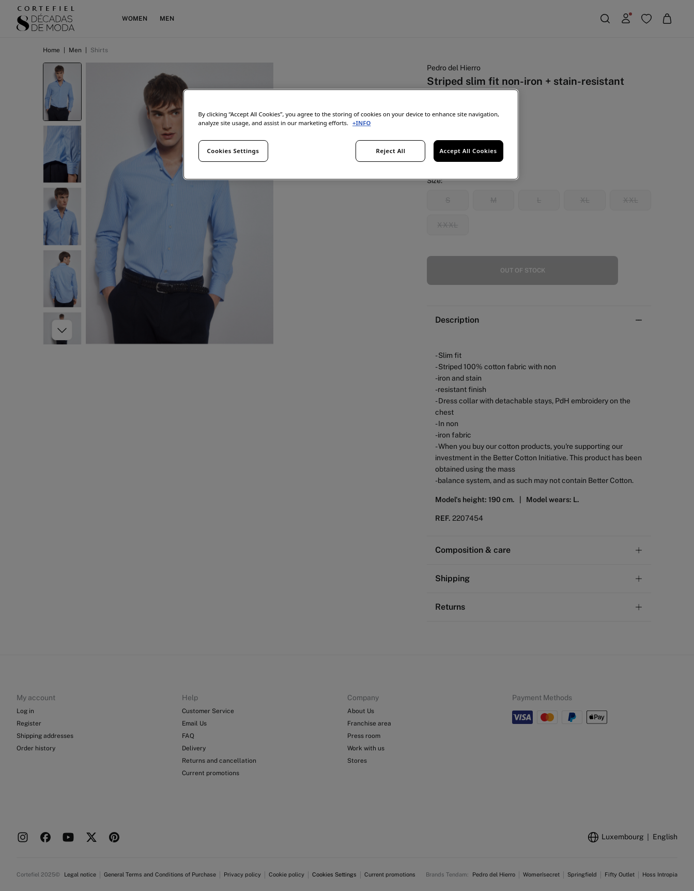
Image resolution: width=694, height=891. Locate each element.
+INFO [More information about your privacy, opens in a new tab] (361, 123)
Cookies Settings (233, 151)
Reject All (391, 151)
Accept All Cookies (468, 151)
